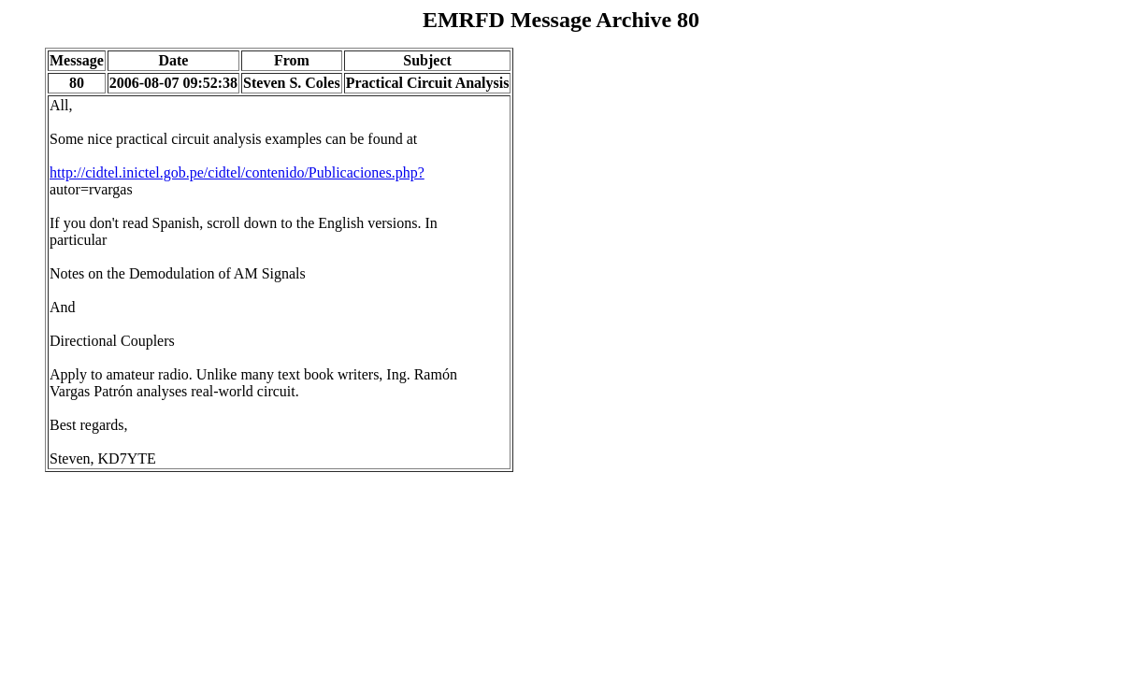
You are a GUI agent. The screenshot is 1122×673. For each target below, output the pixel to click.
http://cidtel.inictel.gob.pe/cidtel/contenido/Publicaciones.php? (237, 172)
